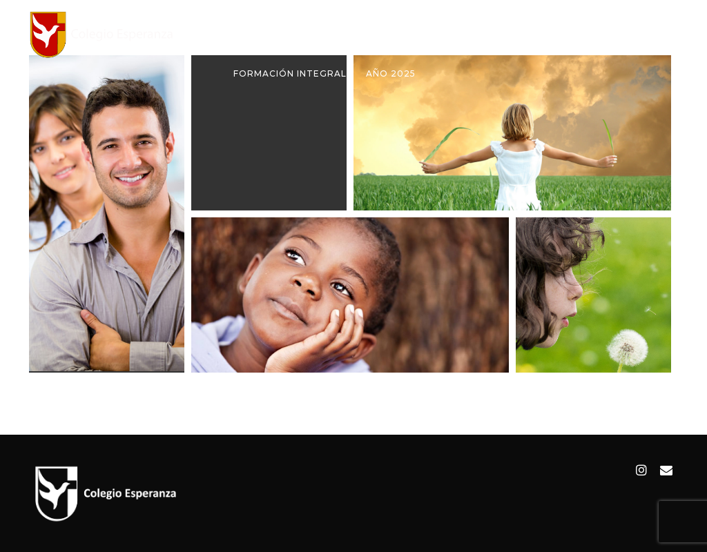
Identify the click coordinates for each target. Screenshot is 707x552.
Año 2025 (391, 73)
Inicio (248, 34)
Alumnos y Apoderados (508, 34)
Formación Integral (290, 73)
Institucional (386, 34)
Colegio (306, 34)
